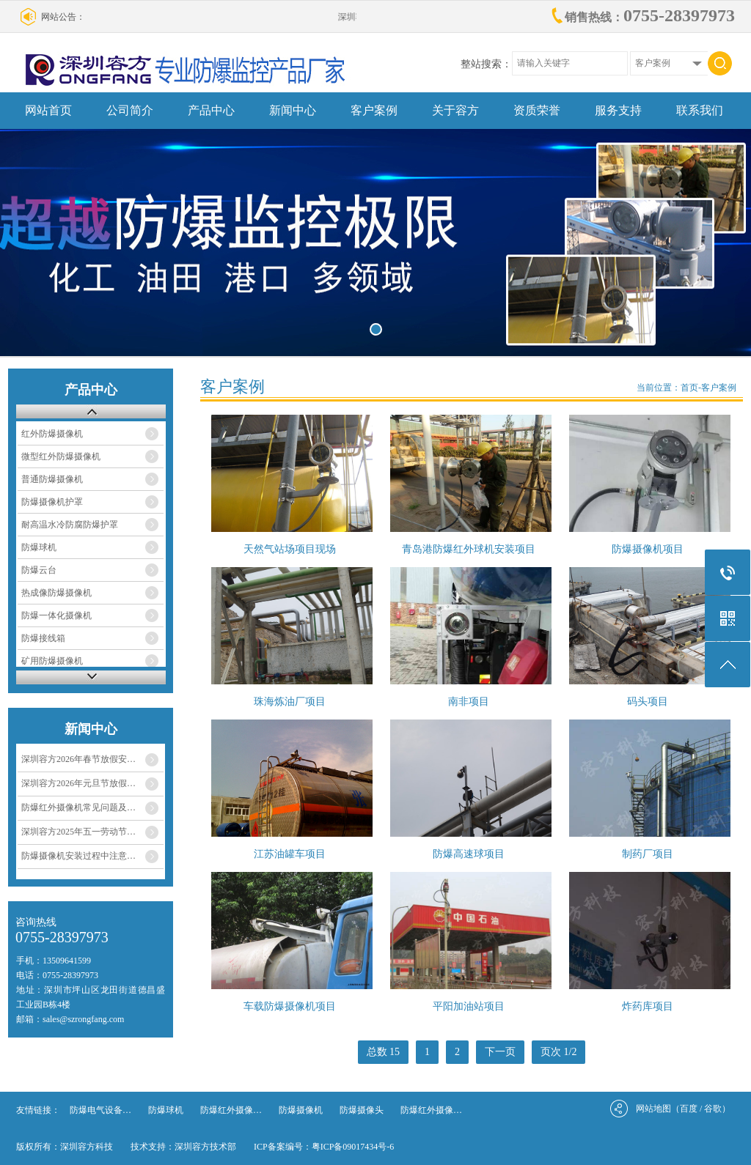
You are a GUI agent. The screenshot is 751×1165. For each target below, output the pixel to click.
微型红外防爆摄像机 (60, 456)
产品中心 (211, 110)
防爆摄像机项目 (648, 549)
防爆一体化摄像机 (56, 615)
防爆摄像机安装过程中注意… (78, 856)
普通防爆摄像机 (52, 479)
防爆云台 (38, 570)
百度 (688, 1108)
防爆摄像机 (301, 1110)
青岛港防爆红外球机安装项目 (468, 549)
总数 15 (383, 1051)
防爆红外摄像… (231, 1110)
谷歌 (713, 1108)
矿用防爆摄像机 (52, 661)
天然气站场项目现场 (289, 549)
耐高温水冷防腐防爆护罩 (69, 524)
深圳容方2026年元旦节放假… (78, 783)
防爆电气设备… (100, 1110)
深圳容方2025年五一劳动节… (78, 831)
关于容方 (455, 110)
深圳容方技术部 (205, 1147)
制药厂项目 (647, 853)
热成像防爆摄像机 (56, 593)
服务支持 (618, 110)
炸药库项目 (647, 1006)
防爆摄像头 (362, 1110)
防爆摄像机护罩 (52, 502)
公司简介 (129, 110)
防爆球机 (38, 547)
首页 (689, 387)
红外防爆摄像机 (52, 434)
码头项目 (647, 701)
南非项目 (468, 701)
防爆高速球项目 (469, 853)
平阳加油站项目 (469, 1006)
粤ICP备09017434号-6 (353, 1147)
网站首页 (48, 110)
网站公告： (63, 17)
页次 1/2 (558, 1051)
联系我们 (699, 110)
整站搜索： (486, 64)
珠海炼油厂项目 (290, 701)
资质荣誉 (536, 110)
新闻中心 (292, 110)
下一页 (500, 1051)
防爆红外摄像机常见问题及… (78, 807)
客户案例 (374, 110)
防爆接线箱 (43, 638)
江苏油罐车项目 (290, 853)
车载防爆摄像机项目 (289, 1006)
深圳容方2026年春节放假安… (78, 759)
